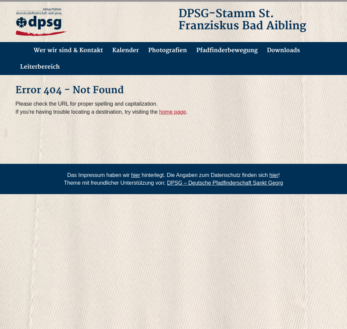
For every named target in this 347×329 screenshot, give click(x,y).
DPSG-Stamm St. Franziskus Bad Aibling (242, 20)
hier (135, 175)
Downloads (283, 50)
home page (172, 112)
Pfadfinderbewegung (227, 50)
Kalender (125, 50)
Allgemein (19, 50)
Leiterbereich (40, 66)
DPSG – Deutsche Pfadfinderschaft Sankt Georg (225, 183)
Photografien (167, 50)
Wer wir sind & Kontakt (68, 50)
